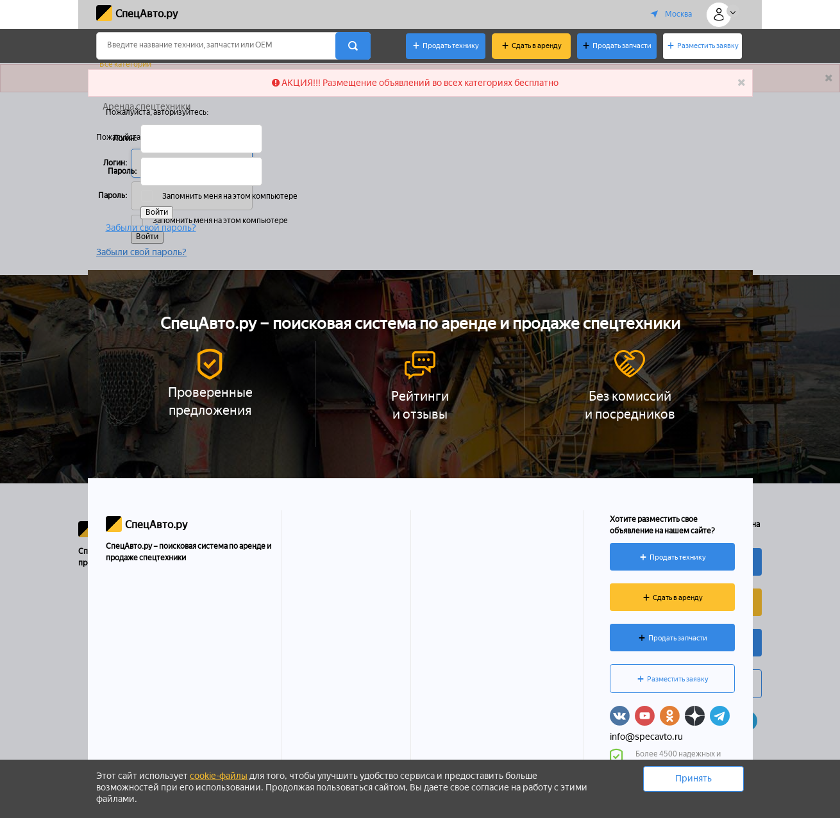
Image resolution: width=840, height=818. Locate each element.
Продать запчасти (621, 46)
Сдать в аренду (537, 46)
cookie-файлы (219, 776)
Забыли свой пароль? (151, 227)
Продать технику (451, 46)
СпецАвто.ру (146, 14)
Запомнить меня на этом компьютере (229, 196)
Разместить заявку (708, 46)
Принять (693, 778)
